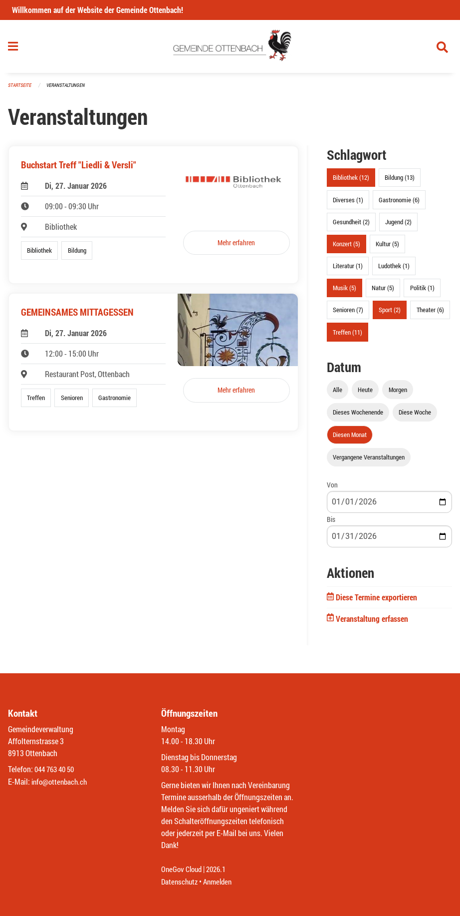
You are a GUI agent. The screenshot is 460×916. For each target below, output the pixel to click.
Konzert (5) (346, 248)
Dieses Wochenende (358, 416)
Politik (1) (422, 292)
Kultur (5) (387, 248)
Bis (331, 523)
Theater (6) (430, 314)
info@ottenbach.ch (61, 782)
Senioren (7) (348, 314)
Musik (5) (344, 292)
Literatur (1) (348, 270)
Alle (337, 394)
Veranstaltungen (70, 89)
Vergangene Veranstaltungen (369, 461)
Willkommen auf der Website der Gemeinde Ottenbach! (97, 9)
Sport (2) (390, 314)
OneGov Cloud (183, 870)
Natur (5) (383, 292)
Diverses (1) (348, 204)
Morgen (398, 394)
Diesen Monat (350, 439)
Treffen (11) (347, 336)
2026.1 (220, 870)
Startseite (21, 89)
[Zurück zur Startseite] (230, 49)
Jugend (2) (398, 226)
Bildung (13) (400, 182)
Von (332, 489)
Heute (365, 394)
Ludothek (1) (394, 270)
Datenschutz (180, 882)
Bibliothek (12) (351, 182)
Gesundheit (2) (351, 226)
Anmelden (221, 882)
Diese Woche (415, 416)
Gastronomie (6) (399, 204)
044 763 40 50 (56, 770)
